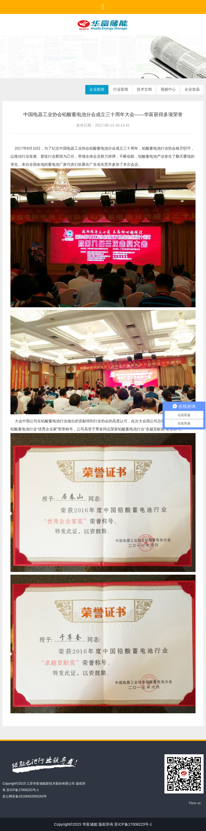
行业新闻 (120, 89)
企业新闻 (96, 89)
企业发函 (192, 89)
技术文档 (144, 89)
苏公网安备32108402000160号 (24, 796)
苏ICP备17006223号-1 (22, 790)
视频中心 (168, 89)
